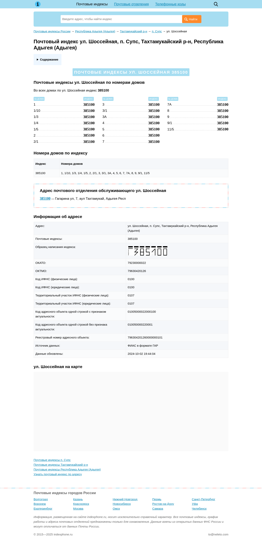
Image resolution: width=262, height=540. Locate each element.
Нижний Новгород (125, 499)
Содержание (49, 59)
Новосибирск (122, 503)
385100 (45, 199)
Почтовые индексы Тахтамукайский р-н (61, 464)
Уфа (195, 503)
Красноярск (81, 503)
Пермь (156, 499)
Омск (116, 508)
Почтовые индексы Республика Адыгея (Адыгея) (67, 469)
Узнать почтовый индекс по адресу (58, 474)
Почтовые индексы (92, 4)
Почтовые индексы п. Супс (52, 460)
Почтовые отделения (131, 4)
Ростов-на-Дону (163, 503)
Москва (78, 508)
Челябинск (199, 508)
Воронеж (40, 503)
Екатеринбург (43, 508)
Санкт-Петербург (203, 499)
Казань (78, 499)
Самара (157, 508)
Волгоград (41, 499)
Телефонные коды (170, 4)
